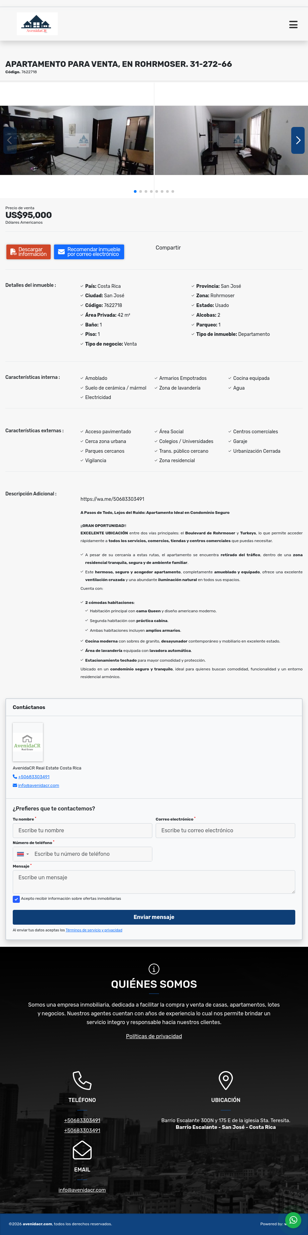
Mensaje (22, 866)
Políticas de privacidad (154, 1036)
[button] (135, 191)
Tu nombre (24, 819)
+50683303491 (33, 776)
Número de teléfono (33, 842)
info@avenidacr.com (38, 785)
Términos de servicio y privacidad (94, 930)
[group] (77, 140)
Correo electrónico (176, 819)
